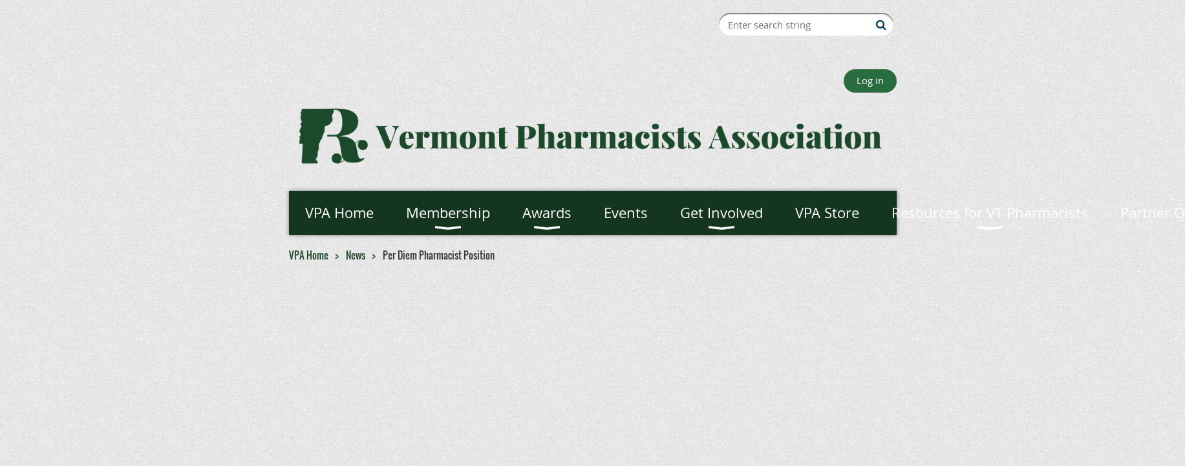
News (355, 255)
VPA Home (308, 255)
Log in (870, 80)
